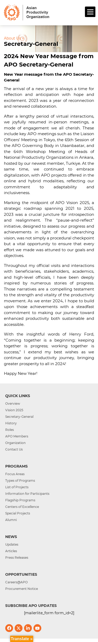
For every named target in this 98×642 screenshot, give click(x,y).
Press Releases (16, 557)
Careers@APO (16, 582)
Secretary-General (19, 417)
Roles (9, 430)
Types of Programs (20, 480)
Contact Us (14, 449)
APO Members (16, 436)
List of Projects (16, 487)
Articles (11, 551)
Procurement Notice (21, 589)
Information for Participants (27, 494)
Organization (15, 443)
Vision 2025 (14, 410)
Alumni (11, 520)
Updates (11, 544)
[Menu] (90, 12)
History (11, 423)
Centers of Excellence (22, 507)
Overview (12, 403)
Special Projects (17, 513)
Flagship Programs (20, 500)
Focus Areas (15, 474)
